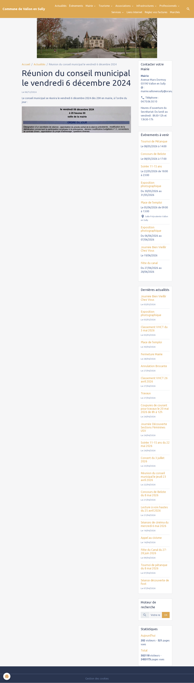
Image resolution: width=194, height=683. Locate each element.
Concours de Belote (153, 153)
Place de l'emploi (151, 202)
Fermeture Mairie (152, 354)
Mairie (89, 5)
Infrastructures (145, 5)
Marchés (175, 12)
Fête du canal (149, 263)
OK (166, 615)
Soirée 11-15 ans (151, 166)
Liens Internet (134, 12)
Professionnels (168, 5)
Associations (123, 5)
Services (116, 12)
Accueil (26, 64)
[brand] (24, 9)
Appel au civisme (151, 537)
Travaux (146, 393)
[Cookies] (6, 676)
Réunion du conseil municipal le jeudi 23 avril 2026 (153, 476)
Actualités (61, 5)
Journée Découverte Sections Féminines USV (154, 427)
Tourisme (104, 5)
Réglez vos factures (156, 12)
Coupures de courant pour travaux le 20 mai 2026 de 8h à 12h (155, 409)
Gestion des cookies (97, 678)
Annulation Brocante (154, 366)
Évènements (76, 5)
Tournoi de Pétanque (154, 141)
